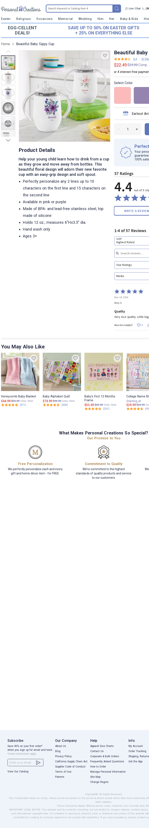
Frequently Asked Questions (107, 761)
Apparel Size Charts (102, 746)
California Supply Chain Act (71, 761)
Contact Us (97, 751)
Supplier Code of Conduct (70, 766)
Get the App (135, 761)
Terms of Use (63, 771)
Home (5, 44)
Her (112, 19)
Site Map (95, 776)
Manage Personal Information (108, 771)
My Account (135, 746)
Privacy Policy (63, 756)
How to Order (98, 766)
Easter (6, 19)
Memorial (65, 19)
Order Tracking (137, 751)
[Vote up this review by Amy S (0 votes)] (139, 325)
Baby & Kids (129, 19)
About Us (60, 746)
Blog (57, 751)
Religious (23, 19)
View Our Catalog (17, 771)
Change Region (99, 782)
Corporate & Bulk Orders (104, 756)
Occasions (44, 19)
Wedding (85, 19)
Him (100, 19)
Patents (59, 776)
